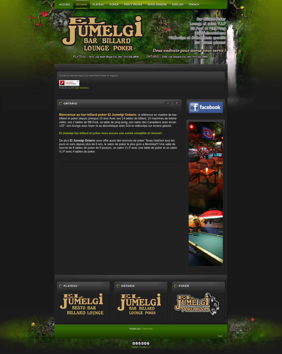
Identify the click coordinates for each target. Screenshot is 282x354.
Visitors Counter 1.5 (140, 347)
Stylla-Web (147, 329)
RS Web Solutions (80, 88)
